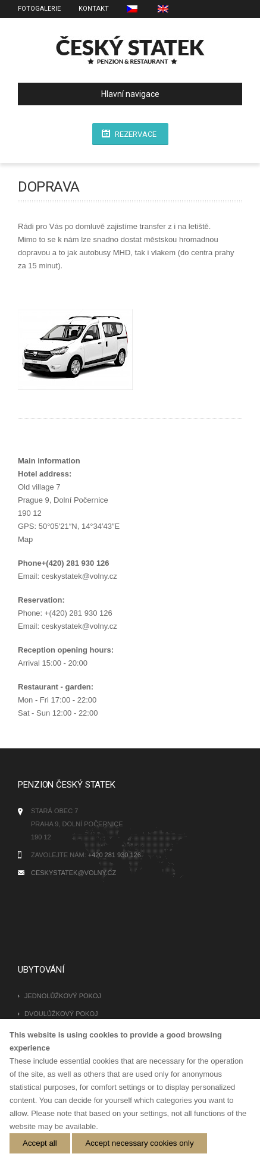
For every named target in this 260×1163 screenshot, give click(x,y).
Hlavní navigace (93, 94)
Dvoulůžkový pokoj (61, 1013)
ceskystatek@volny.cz (73, 872)
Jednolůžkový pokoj (62, 995)
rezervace (135, 134)
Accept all (40, 1143)
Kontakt (94, 8)
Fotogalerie (39, 8)
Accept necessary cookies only (139, 1143)
